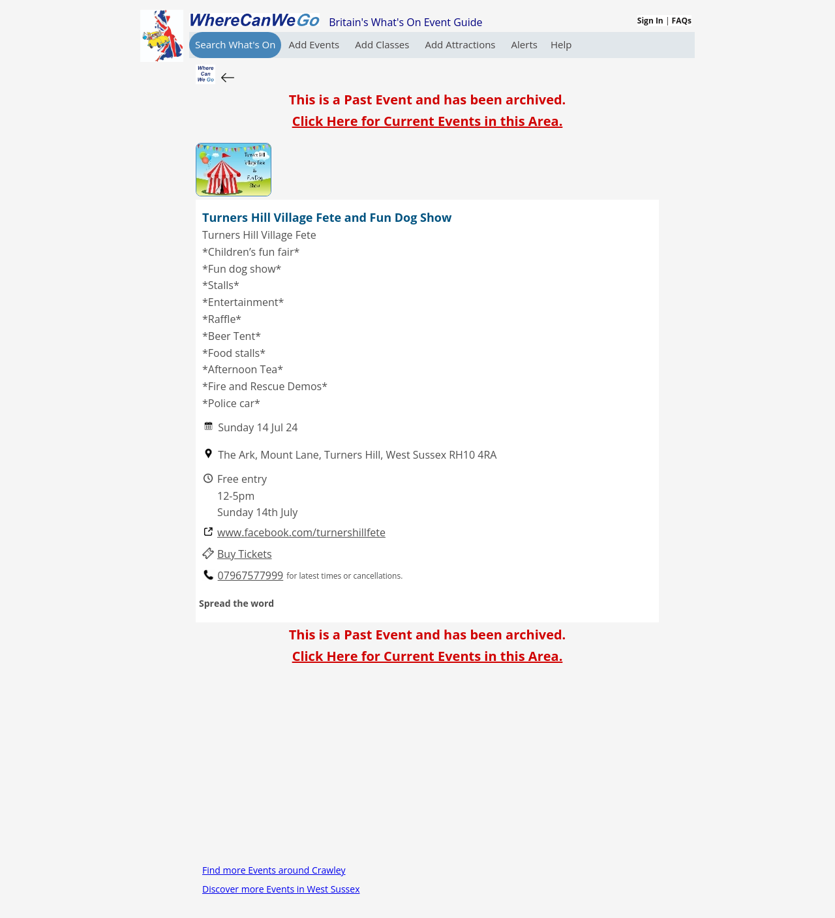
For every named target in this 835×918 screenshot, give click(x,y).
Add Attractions (461, 44)
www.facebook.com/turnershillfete (301, 533)
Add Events (315, 44)
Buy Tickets (244, 554)
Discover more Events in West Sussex (280, 889)
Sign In (650, 20)
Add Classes (383, 44)
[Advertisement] (427, 769)
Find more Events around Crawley (274, 870)
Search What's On (235, 44)
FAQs (681, 20)
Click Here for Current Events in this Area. (427, 121)
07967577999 (251, 576)
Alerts (524, 44)
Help (561, 44)
